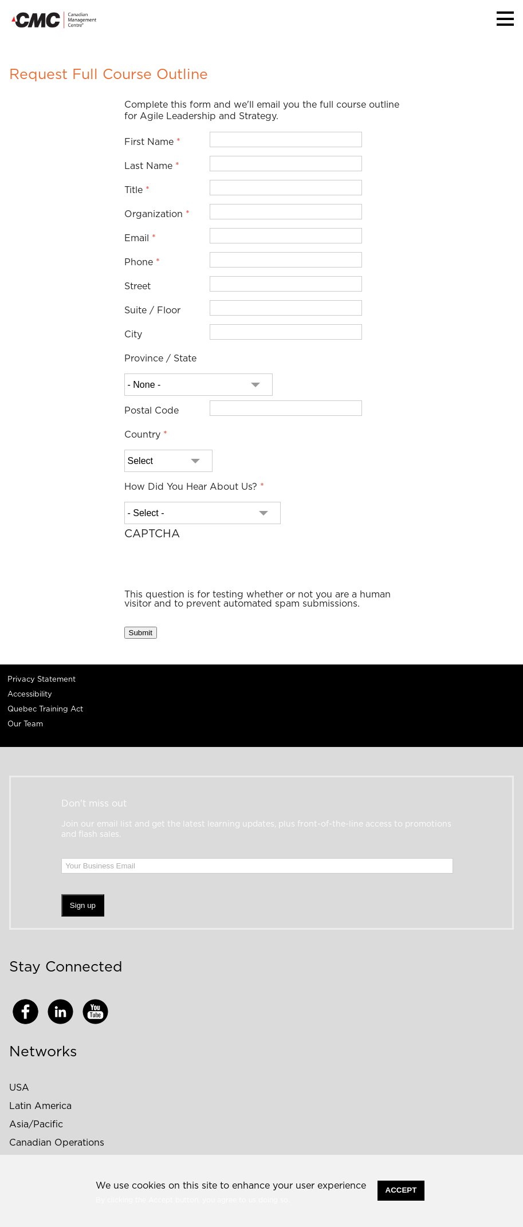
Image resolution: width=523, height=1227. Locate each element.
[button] (505, 18)
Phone (138, 262)
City (133, 334)
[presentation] (211, 567)
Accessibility (29, 694)
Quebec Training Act (45, 709)
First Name (149, 142)
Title (133, 190)
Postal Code (151, 410)
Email (136, 238)
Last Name (148, 166)
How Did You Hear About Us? (190, 486)
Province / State (160, 358)
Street (137, 286)
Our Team (25, 724)
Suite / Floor (152, 310)
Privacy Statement (41, 679)
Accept (401, 1190)
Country (142, 434)
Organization (153, 214)
